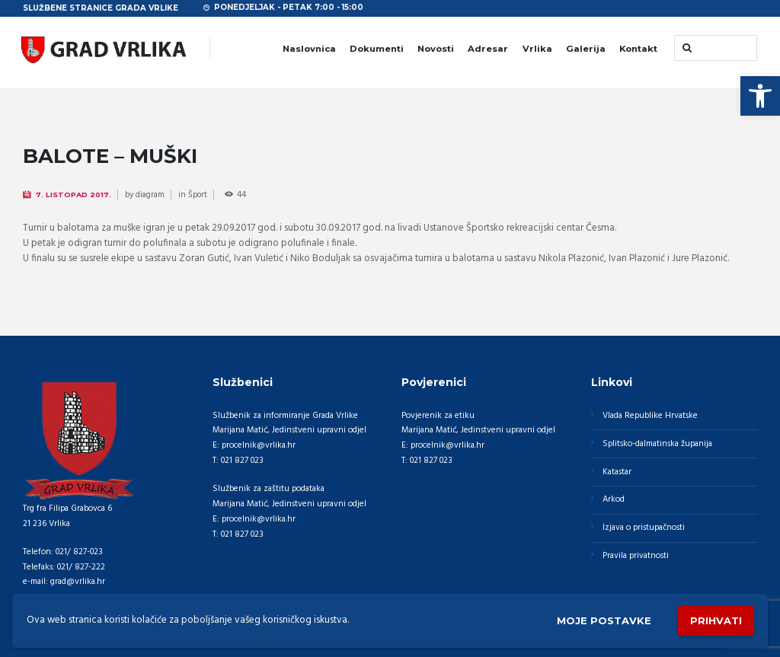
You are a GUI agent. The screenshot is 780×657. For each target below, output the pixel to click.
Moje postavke (604, 620)
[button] (760, 96)
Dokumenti (377, 48)
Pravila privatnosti (636, 556)
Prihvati (716, 620)
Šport (197, 195)
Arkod (614, 499)
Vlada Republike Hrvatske (650, 416)
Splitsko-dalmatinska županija (657, 444)
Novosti (435, 48)
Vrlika (537, 48)
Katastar (617, 472)
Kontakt (638, 48)
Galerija (586, 48)
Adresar (488, 48)
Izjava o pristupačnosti (644, 527)
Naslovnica (309, 48)
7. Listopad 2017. (73, 194)
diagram (150, 195)
